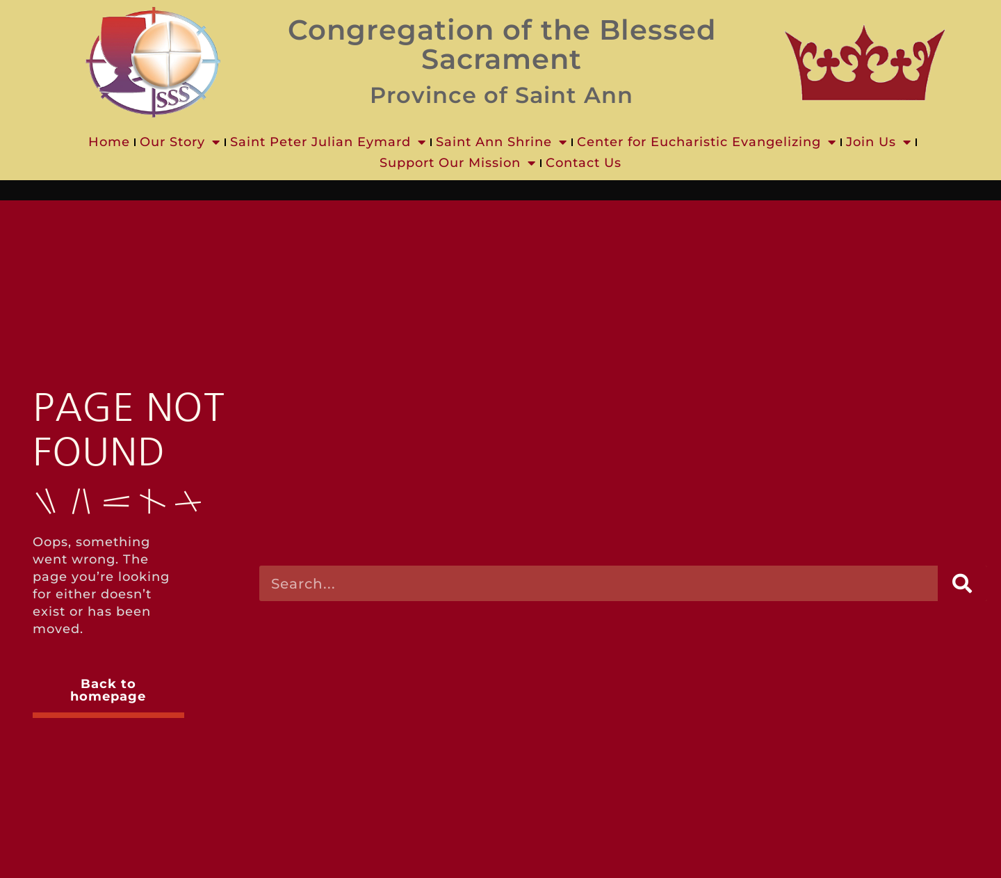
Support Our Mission (458, 162)
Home (109, 142)
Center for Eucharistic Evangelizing (706, 141)
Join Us (878, 141)
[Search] (962, 583)
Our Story (180, 141)
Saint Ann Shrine (501, 141)
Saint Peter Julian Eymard (328, 141)
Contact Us (583, 162)
